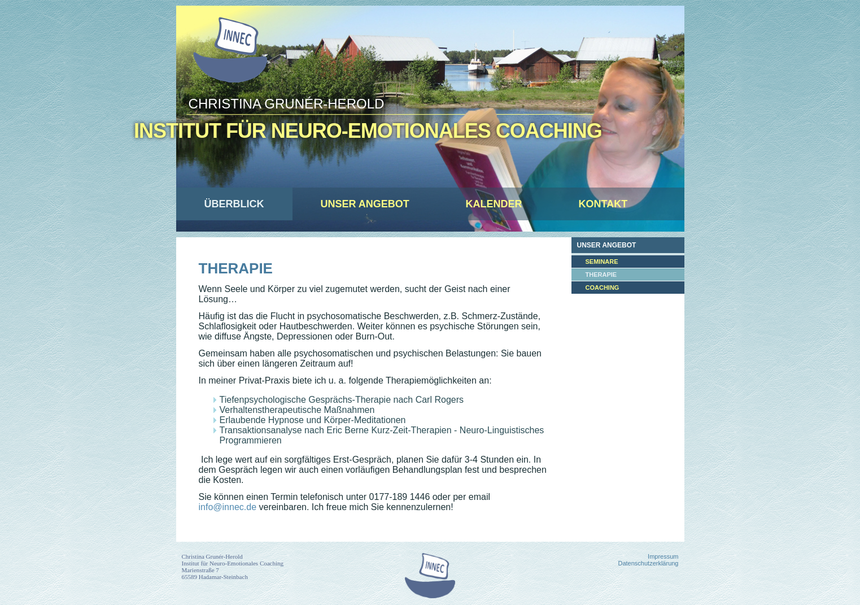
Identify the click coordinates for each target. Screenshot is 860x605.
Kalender (494, 204)
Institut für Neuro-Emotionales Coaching (368, 130)
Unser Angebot (365, 204)
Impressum (663, 556)
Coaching (602, 287)
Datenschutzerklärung (648, 563)
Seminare (602, 261)
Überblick (234, 204)
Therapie (236, 268)
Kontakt (603, 204)
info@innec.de (228, 507)
